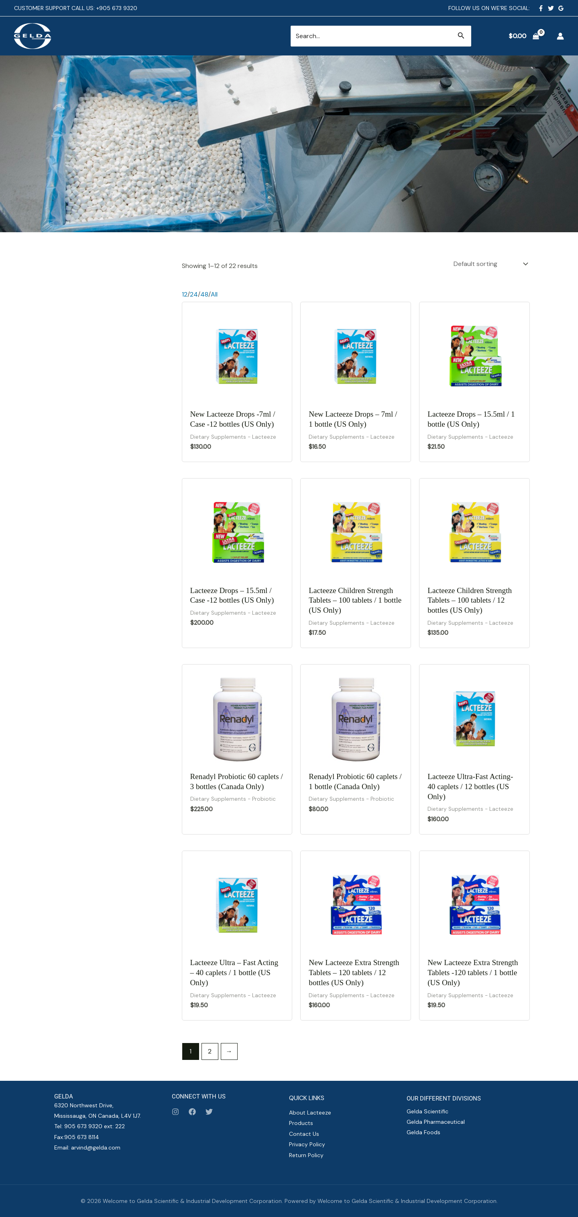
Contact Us (304, 1133)
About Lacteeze (310, 1112)
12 (184, 294)
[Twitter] (551, 8)
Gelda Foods (423, 1132)
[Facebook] (541, 8)
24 (194, 294)
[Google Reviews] (561, 8)
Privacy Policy (307, 1144)
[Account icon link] (560, 36)
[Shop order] (490, 263)
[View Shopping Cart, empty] (523, 36)
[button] (461, 36)
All (214, 294)
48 (204, 294)
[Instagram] (175, 1111)
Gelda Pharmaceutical (436, 1121)
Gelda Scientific (427, 1111)
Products (301, 1123)
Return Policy (306, 1155)
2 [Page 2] (210, 1051)
